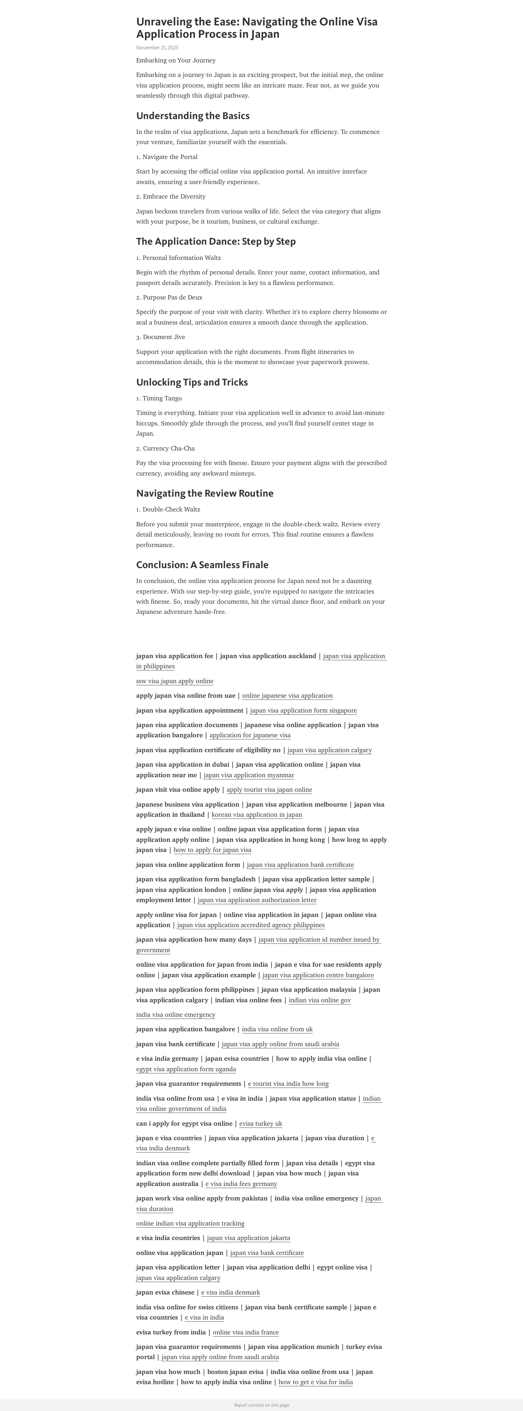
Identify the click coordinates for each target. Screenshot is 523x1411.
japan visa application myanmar (249, 775)
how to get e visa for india (316, 1382)
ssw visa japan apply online (175, 681)
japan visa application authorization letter (257, 900)
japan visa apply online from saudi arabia (280, 1044)
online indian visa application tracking (190, 1223)
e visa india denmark (230, 1292)
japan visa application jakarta (248, 1238)
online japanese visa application (287, 696)
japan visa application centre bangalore (318, 975)
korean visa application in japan (257, 815)
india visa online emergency (175, 1015)
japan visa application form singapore (303, 710)
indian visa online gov (320, 1000)
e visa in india (204, 1317)
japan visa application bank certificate (300, 865)
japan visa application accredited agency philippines (251, 925)
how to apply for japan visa (212, 850)
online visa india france (246, 1332)
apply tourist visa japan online (269, 790)
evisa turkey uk (260, 1123)
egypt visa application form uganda (186, 1069)
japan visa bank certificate (267, 1253)
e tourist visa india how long (288, 1084)
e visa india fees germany (241, 1184)
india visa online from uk (277, 1029)
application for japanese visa (250, 735)
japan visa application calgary (330, 750)
